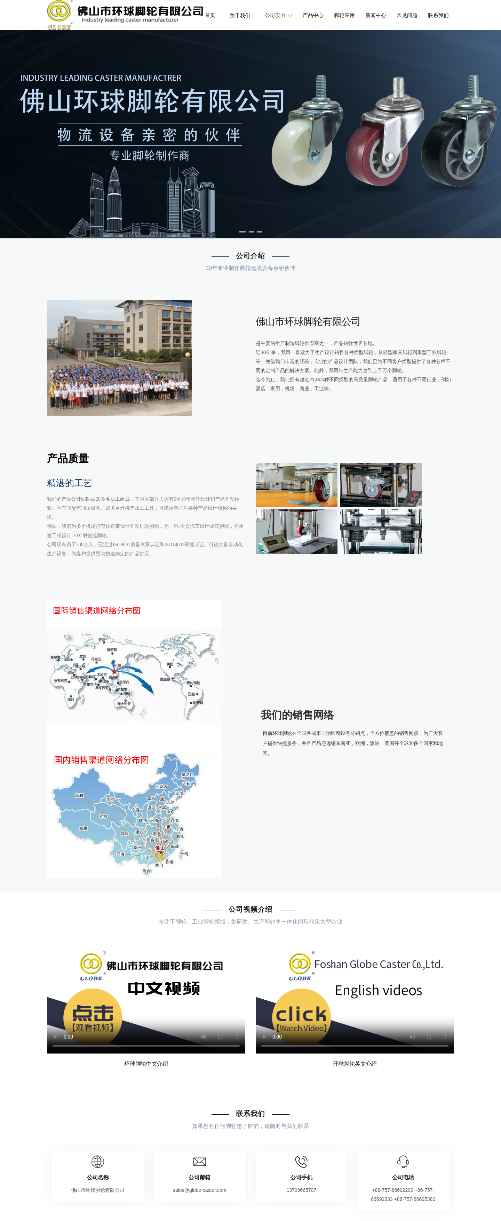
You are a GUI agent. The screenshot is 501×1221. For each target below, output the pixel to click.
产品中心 (313, 15)
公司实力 (278, 15)
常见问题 (407, 15)
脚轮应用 (344, 15)
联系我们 (438, 15)
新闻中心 (375, 15)
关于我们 (240, 15)
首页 (210, 15)
